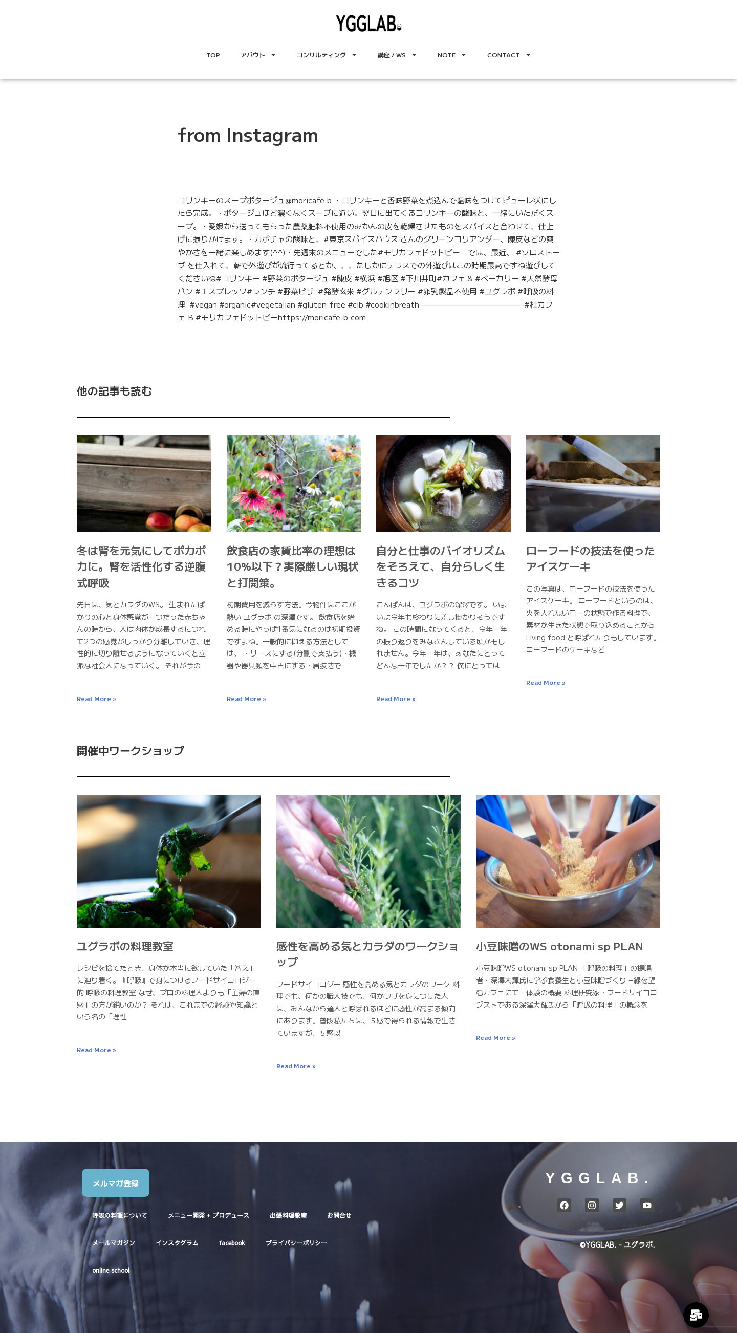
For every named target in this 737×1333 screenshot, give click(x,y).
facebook (232, 1243)
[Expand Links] (696, 1315)
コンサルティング (327, 55)
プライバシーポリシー (296, 1243)
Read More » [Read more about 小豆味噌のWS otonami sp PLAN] (495, 1037)
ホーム (590, 1225)
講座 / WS (397, 55)
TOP (213, 54)
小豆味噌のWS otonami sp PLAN (559, 945)
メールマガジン (113, 1243)
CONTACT (509, 55)
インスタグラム (177, 1243)
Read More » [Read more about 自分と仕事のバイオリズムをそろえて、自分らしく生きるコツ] (395, 698)
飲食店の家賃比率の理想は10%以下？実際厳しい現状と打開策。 (293, 566)
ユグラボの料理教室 (125, 945)
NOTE (452, 55)
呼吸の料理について (119, 1215)
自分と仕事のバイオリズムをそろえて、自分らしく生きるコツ (440, 566)
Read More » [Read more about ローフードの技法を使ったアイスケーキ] (545, 682)
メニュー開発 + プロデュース (208, 1215)
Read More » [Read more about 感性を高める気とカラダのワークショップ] (295, 1065)
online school (110, 1270)
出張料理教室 (288, 1215)
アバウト (258, 55)
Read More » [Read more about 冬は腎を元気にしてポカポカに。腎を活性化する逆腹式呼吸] (96, 698)
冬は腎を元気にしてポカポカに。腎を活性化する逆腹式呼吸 (141, 566)
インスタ (609, 1225)
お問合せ (339, 1215)
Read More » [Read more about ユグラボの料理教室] (96, 1049)
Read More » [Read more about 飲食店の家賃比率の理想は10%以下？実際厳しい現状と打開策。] (246, 698)
